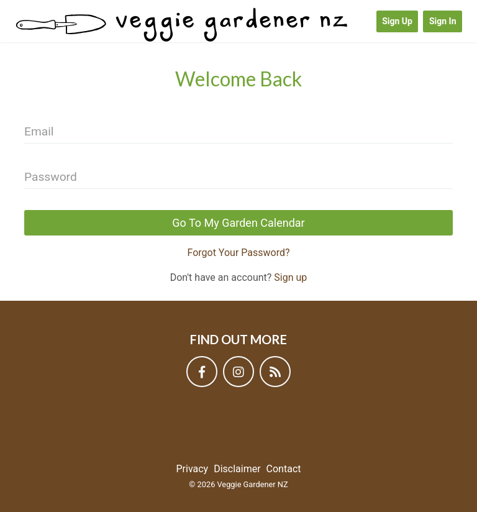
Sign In (443, 21)
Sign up (290, 277)
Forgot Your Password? (238, 252)
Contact (283, 469)
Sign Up (397, 21)
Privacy (192, 469)
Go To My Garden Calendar (238, 222)
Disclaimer (237, 469)
